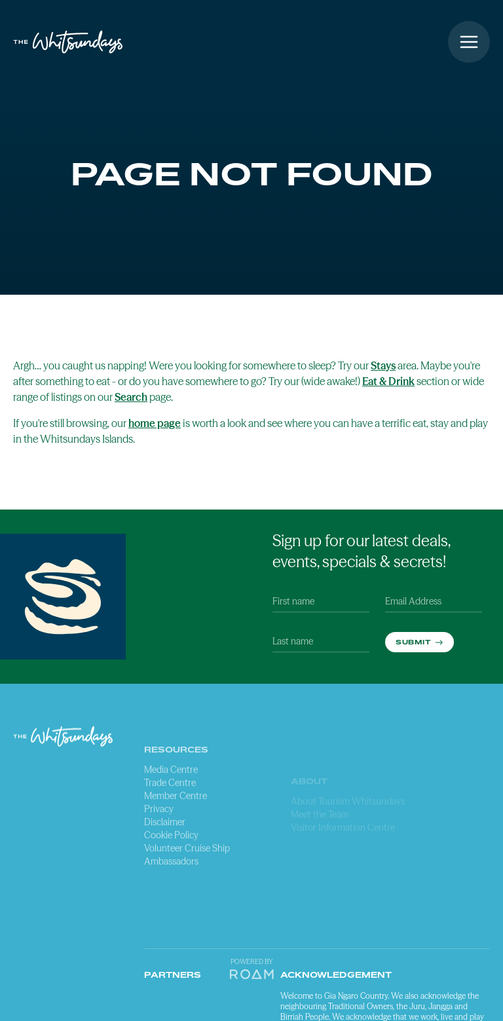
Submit (414, 642)
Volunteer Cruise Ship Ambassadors (187, 892)
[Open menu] (469, 42)
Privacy (159, 846)
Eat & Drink (388, 381)
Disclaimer (164, 859)
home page (154, 423)
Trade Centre (170, 820)
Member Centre (175, 833)
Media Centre (171, 807)
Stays (383, 365)
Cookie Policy (171, 872)
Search (131, 396)
